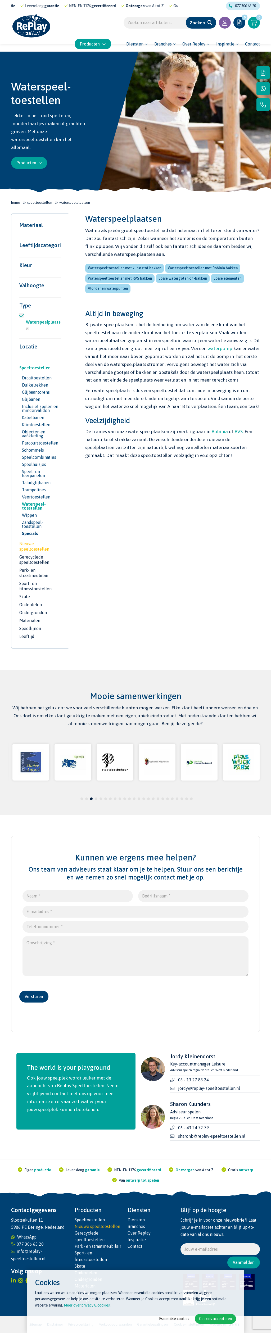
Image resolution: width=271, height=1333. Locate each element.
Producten (93, 43)
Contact (252, 43)
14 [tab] (143, 798)
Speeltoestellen (39, 203)
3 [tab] (91, 798)
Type (25, 305)
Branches (163, 43)
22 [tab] (181, 798)
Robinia (219, 431)
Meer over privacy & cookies (87, 1305)
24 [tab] (191, 798)
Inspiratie (225, 43)
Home (15, 203)
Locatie (28, 346)
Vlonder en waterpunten (108, 288)
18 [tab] (162, 798)
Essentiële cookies (174, 1319)
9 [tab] (120, 798)
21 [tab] (177, 798)
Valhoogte (31, 285)
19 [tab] (167, 798)
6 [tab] (106, 798)
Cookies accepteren (215, 1319)
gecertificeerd (117, 6)
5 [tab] (101, 798)
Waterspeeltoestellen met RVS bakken (120, 278)
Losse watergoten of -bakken (183, 278)
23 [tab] (186, 798)
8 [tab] (115, 798)
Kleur (25, 265)
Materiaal (31, 225)
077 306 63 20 (242, 6)
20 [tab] (172, 798)
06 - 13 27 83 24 (193, 1079)
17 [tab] (158, 798)
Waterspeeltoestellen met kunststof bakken (124, 268)
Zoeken (197, 23)
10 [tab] (124, 798)
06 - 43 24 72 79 (193, 1127)
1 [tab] (82, 798)
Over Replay (193, 43)
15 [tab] (148, 798)
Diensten (134, 43)
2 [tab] (86, 798)
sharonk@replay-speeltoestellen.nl (211, 1136)
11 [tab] (129, 798)
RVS (238, 431)
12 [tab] (134, 798)
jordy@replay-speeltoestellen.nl (209, 1088)
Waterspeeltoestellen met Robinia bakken (203, 268)
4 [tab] (96, 798)
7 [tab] (110, 798)
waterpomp (219, 348)
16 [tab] (153, 798)
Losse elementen (227, 278)
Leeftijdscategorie (40, 245)
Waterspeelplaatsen (43, 325)
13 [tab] (139, 798)
